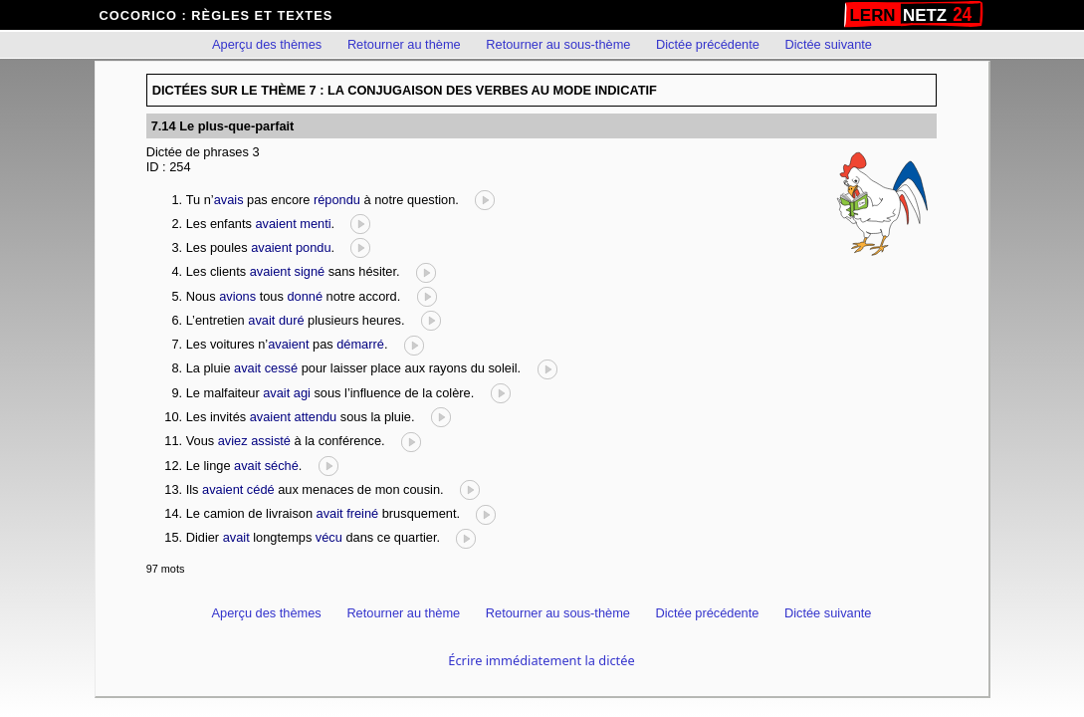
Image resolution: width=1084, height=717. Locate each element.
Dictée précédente (707, 44)
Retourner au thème (404, 44)
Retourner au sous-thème (558, 44)
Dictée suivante (828, 44)
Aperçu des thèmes (267, 44)
